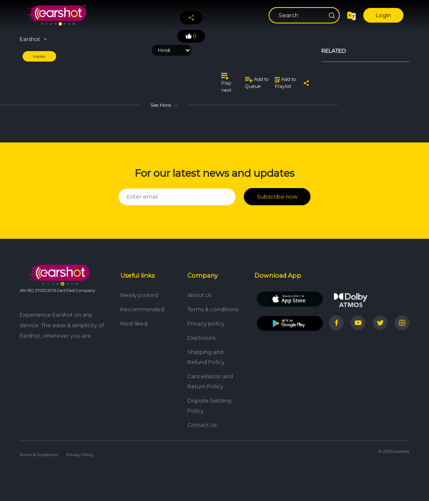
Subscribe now (277, 197)
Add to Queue (257, 82)
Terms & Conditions (39, 454)
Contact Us (202, 425)
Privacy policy (206, 323)
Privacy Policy (80, 454)
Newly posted (139, 295)
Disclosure (201, 338)
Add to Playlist (285, 82)
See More (164, 105)
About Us (199, 295)
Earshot (30, 39)
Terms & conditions (212, 309)
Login (383, 15)
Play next (226, 83)
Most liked (133, 323)
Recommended (142, 309)
